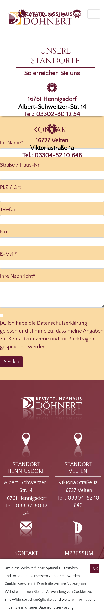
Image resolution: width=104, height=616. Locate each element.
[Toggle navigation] (93, 14)
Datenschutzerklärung (55, 607)
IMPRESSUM (78, 553)
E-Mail (8, 254)
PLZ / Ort (10, 187)
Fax (4, 232)
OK (95, 568)
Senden (11, 361)
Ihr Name (11, 143)
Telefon (8, 209)
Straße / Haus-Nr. (20, 165)
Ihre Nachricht (17, 276)
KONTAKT (26, 553)
